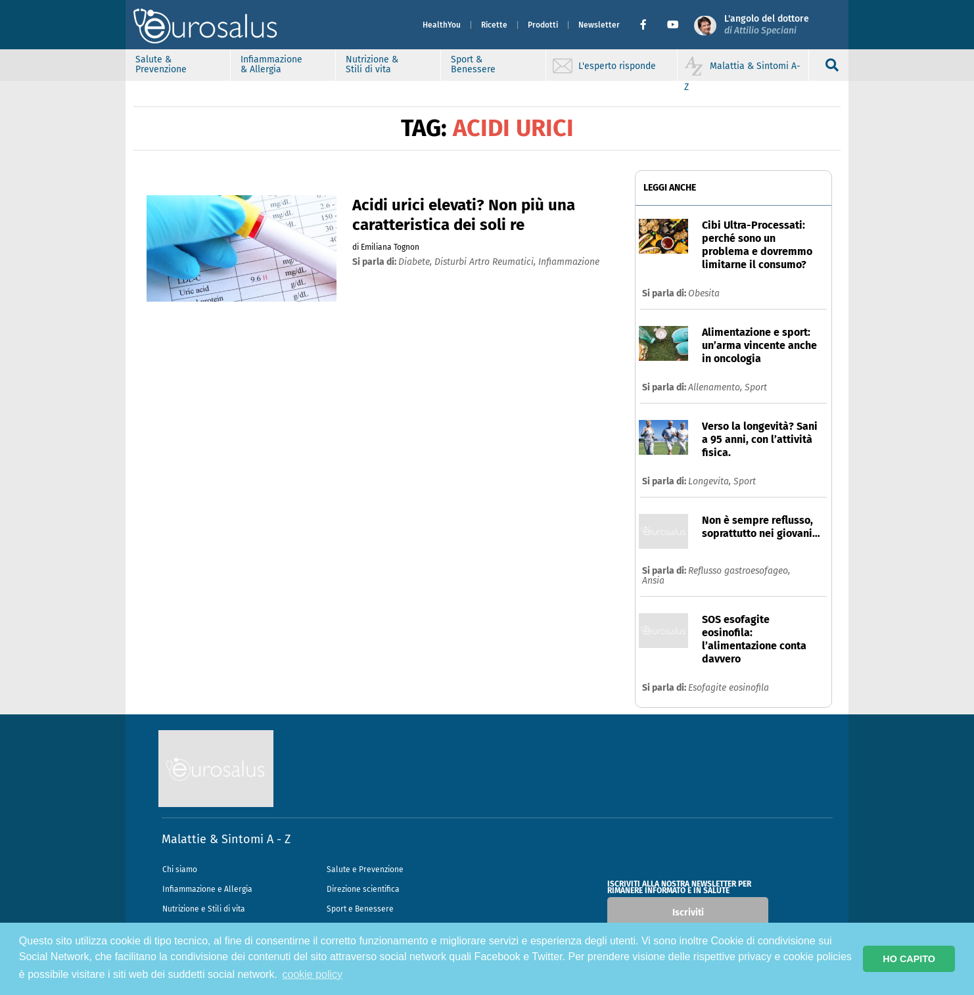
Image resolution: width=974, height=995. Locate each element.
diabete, (416, 261)
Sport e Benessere (360, 909)
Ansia (653, 580)
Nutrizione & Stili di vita (372, 64)
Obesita (704, 293)
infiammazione (568, 261)
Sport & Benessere (473, 64)
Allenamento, (716, 387)
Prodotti (543, 25)
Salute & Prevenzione (161, 64)
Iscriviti (688, 912)
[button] (648, 25)
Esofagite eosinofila (728, 687)
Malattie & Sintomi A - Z (226, 839)
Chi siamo (179, 869)
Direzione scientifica (363, 889)
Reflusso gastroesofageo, (739, 570)
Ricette (494, 25)
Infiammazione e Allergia (207, 889)
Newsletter (599, 25)
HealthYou (442, 25)
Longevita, (710, 481)
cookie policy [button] (313, 974)
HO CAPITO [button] (909, 959)
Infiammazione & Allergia (271, 64)
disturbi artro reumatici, (486, 261)
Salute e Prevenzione (365, 869)
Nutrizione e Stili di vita (203, 909)
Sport (756, 387)
